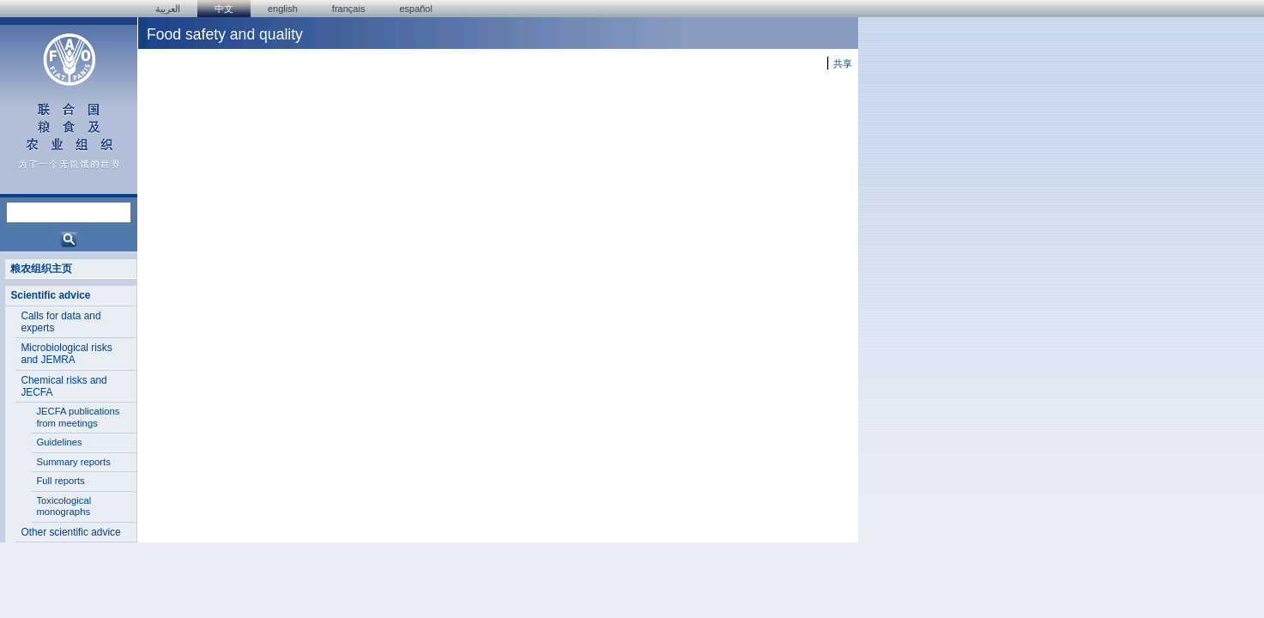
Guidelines (59, 442)
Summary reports (73, 462)
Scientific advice (50, 295)
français (349, 8)
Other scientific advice (70, 532)
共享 (842, 63)
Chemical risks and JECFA (63, 386)
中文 (224, 8)
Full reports (60, 481)
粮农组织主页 (41, 269)
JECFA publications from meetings (77, 417)
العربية (167, 8)
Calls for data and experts (60, 322)
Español (415, 8)
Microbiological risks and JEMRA (66, 354)
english (283, 8)
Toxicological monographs (63, 506)
